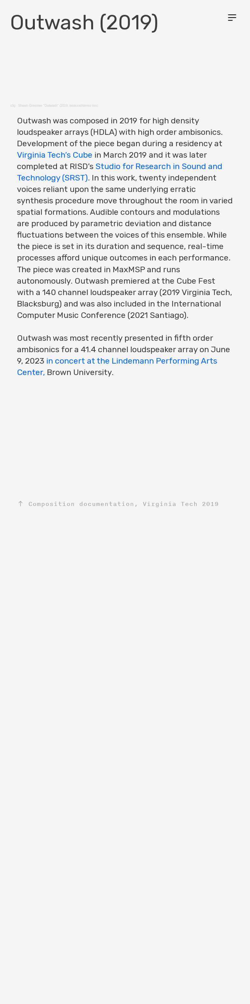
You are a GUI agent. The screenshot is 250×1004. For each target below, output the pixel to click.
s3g (12, 105)
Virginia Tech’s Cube (54, 155)
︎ (232, 18)
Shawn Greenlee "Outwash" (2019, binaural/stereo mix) (58, 105)
